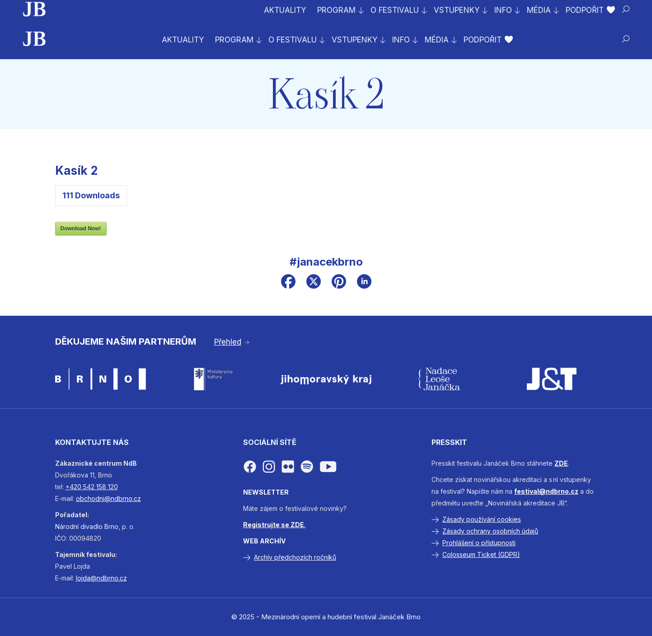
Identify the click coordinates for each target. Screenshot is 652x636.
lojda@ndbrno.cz (101, 578)
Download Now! (81, 228)
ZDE (561, 463)
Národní (67, 526)
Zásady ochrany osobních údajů (490, 531)
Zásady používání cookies (481, 519)
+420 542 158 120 (92, 487)
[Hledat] (625, 38)
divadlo (91, 526)
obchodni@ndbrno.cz (108, 498)
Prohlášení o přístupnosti (479, 543)
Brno (111, 526)
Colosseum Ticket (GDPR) (481, 554)
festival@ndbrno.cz (546, 491)
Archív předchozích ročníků (295, 557)
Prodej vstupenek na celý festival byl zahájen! (114, 9)
